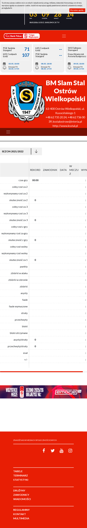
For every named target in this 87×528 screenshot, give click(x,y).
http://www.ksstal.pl (65, 125)
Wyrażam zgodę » (77, 10)
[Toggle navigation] (64, 36)
